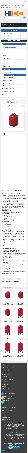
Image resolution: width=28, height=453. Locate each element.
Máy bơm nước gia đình (10, 94)
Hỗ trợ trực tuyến (17, 30)
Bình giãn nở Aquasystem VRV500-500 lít (7, 356)
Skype (8, 35)
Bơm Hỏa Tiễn (5, 400)
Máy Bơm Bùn (5, 384)
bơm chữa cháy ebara (12, 442)
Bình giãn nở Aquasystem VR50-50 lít (7, 304)
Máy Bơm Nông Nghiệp (9, 77)
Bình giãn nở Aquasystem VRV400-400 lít (20, 339)
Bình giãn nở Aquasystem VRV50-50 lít (20, 304)
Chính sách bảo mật (8, 423)
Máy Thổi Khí (7, 85)
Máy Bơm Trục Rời (8, 55)
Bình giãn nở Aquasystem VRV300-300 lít (7, 339)
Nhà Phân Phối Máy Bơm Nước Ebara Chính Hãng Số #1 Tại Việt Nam (12, 6)
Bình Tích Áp (7, 66)
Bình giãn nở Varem (9, 72)
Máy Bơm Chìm (5, 386)
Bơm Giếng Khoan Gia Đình (8, 398)
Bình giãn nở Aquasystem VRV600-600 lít (20, 356)
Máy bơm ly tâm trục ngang (10, 47)
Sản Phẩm (5, 99)
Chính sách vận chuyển (17, 424)
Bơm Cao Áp (7, 58)
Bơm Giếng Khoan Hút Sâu (8, 402)
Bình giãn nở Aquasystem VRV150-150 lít (7, 321)
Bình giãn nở (5, 193)
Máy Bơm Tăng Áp (6, 412)
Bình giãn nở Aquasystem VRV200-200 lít (20, 321)
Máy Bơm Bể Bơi (6, 419)
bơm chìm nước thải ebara (9, 440)
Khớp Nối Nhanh (6, 390)
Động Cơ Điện (7, 83)
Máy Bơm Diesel (7, 52)
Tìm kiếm (23, 17)
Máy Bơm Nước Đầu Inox (7, 410)
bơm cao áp (9, 443)
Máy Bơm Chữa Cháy (8, 49)
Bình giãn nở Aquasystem (10, 75)
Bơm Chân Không (6, 417)
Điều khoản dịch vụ (17, 423)
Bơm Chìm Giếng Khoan (7, 396)
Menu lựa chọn (8, 25)
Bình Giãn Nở (7, 69)
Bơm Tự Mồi (5, 415)
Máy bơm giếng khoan (9, 91)
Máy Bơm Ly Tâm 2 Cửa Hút (10, 80)
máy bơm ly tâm (16, 443)
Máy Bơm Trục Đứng (8, 63)
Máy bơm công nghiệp (9, 44)
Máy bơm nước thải (9, 88)
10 (23, 279)
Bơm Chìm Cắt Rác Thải (7, 388)
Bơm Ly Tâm (7, 61)
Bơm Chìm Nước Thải (7, 382)
